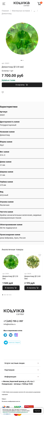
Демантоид (6, 13)
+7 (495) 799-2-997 (13, 321)
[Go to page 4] (7, 294)
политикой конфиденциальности (18, 412)
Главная (5, 11)
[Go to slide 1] (21, 60)
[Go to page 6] (10, 294)
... (34, 11)
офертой (5, 412)
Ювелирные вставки (21, 11)
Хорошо (37, 411)
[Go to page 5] (9, 294)
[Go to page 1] (2, 294)
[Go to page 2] (4, 294)
